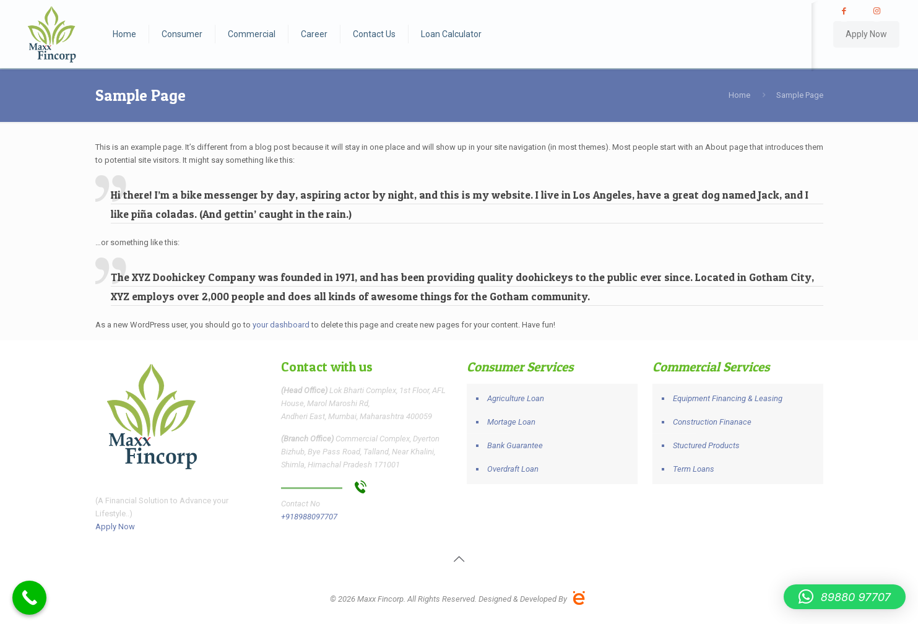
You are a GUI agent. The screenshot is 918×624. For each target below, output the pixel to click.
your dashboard (281, 324)
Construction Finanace (712, 422)
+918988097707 (309, 516)
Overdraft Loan (513, 469)
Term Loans (693, 469)
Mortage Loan (511, 422)
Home (739, 95)
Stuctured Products (706, 445)
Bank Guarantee (515, 445)
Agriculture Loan (515, 398)
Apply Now (866, 34)
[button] (845, 596)
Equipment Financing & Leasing (727, 398)
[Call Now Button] (29, 598)
